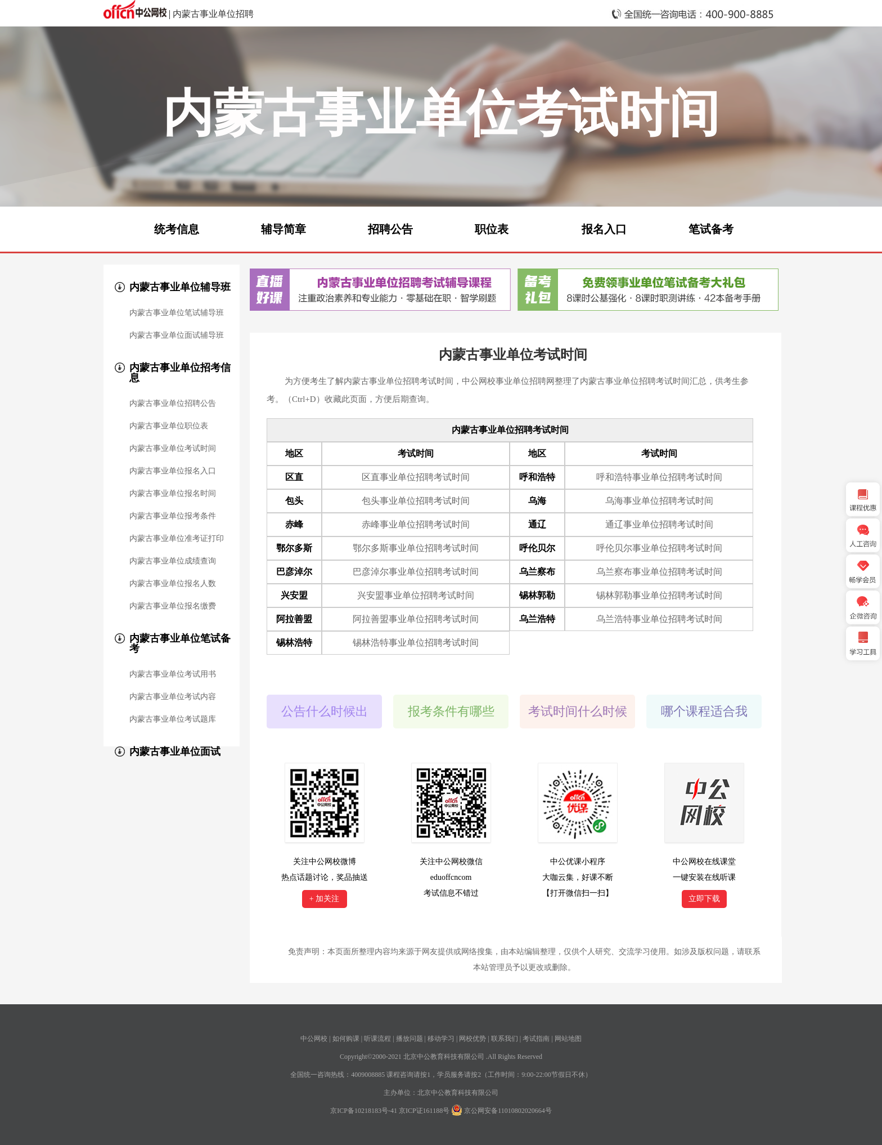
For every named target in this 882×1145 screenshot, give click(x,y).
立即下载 (704, 898)
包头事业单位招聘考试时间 (416, 501)
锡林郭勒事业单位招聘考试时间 (659, 595)
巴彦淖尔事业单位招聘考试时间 (416, 571)
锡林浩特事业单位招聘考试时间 (416, 642)
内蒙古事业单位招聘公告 (172, 404)
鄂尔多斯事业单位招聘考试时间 (416, 548)
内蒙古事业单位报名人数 (172, 584)
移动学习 (441, 1039)
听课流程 (377, 1039)
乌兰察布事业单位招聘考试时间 (659, 571)
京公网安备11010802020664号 (508, 1111)
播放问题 (409, 1039)
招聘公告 (390, 229)
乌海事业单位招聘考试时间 (659, 501)
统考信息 (176, 229)
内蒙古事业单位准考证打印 (176, 539)
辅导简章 (283, 229)
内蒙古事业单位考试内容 (172, 697)
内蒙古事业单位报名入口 (172, 471)
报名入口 (604, 229)
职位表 (491, 229)
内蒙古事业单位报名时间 (172, 494)
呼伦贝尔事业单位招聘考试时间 (659, 548)
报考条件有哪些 (451, 711)
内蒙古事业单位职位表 (168, 426)
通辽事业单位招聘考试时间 (659, 524)
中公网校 (313, 1039)
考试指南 (536, 1039)
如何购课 (345, 1039)
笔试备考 (711, 229)
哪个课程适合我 (704, 711)
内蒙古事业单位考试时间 (172, 449)
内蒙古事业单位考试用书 (172, 674)
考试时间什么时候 (577, 711)
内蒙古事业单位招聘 (213, 14)
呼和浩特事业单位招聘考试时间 (659, 477)
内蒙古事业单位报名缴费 (172, 606)
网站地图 (568, 1039)
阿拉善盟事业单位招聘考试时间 (416, 619)
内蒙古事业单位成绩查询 (172, 561)
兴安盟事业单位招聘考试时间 (415, 595)
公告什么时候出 (324, 711)
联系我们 (504, 1039)
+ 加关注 (324, 898)
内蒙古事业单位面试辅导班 (176, 335)
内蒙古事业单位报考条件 (172, 516)
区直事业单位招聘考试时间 (416, 477)
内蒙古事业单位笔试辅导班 (176, 313)
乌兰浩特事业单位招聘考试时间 (659, 619)
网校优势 (472, 1039)
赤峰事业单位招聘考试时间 (416, 524)
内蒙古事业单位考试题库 (172, 719)
